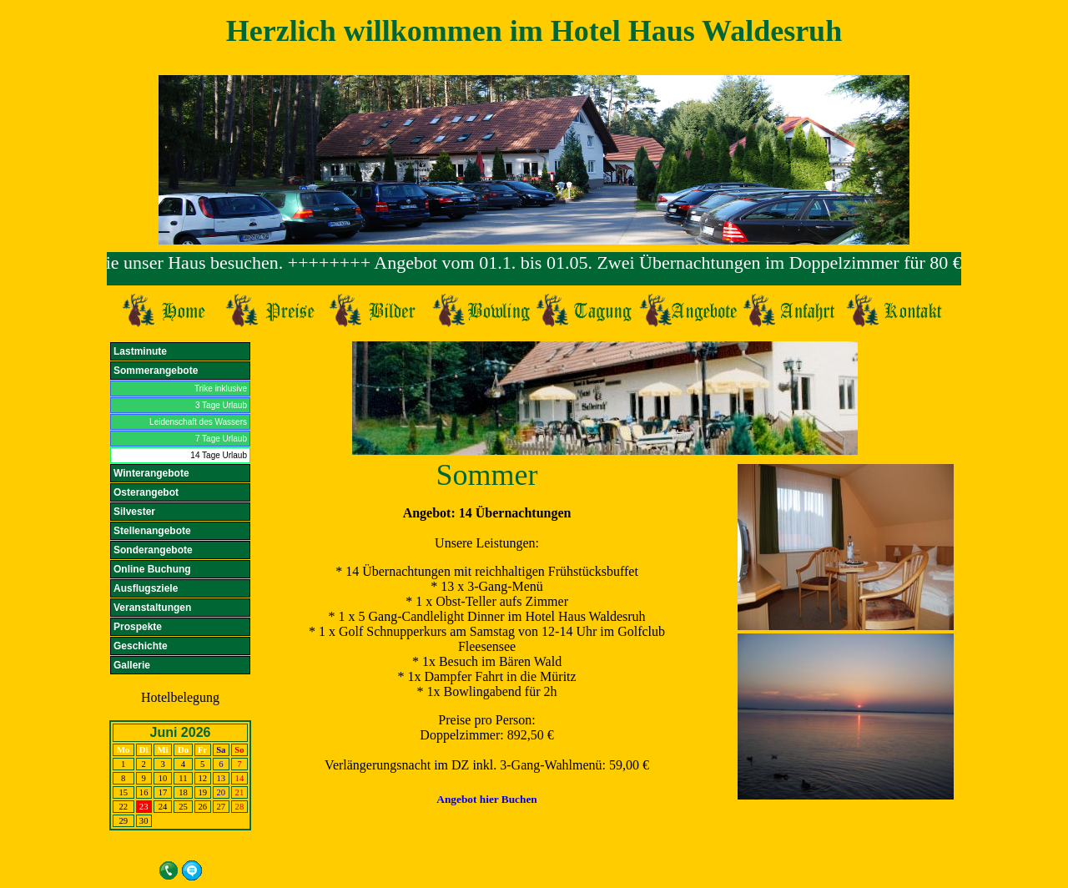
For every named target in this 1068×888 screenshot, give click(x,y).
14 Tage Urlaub (218, 455)
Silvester (134, 511)
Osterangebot (146, 492)
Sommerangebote (155, 370)
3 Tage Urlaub (221, 405)
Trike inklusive (220, 388)
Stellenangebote (152, 531)
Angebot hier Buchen (486, 799)
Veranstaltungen (152, 607)
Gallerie (131, 665)
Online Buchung (152, 569)
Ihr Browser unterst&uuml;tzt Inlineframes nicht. (534, 268)
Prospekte (137, 627)
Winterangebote (151, 473)
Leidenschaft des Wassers (198, 421)
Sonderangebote (153, 550)
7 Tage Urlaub (221, 438)
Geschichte (140, 646)
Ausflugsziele (145, 588)
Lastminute (140, 351)
